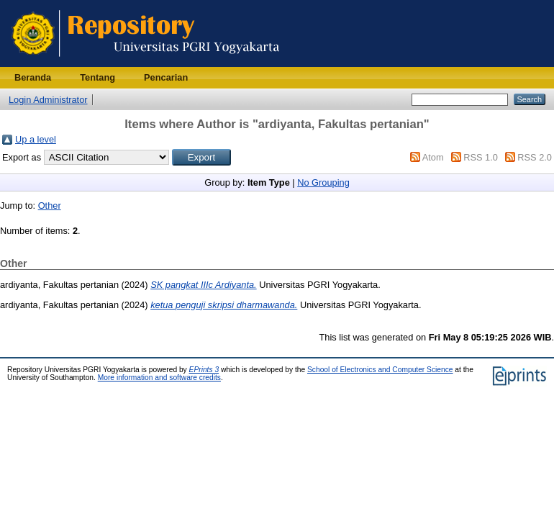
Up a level (35, 139)
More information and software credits (159, 378)
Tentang (97, 77)
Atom (433, 157)
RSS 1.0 (480, 157)
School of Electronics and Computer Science (380, 370)
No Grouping (323, 182)
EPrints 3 (204, 370)
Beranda (32, 77)
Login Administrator (48, 99)
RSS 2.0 (534, 157)
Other (49, 205)
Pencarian (166, 77)
